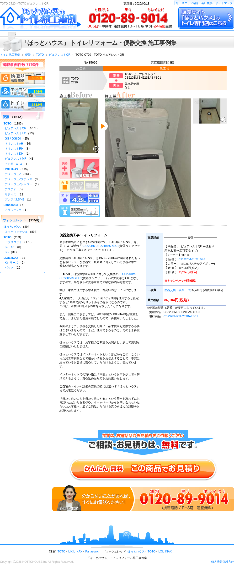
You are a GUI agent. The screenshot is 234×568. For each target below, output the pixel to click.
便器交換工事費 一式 (177, 290)
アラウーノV (13, 209)
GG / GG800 (13, 138)
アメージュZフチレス (18, 179)
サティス (10, 194)
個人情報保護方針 (222, 561)
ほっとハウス (12, 226)
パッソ (9, 267)
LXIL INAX (165, 551)
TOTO (7, 123)
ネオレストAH (14, 143)
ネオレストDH (14, 153)
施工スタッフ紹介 (187, 3)
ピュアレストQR (15, 128)
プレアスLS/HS (15, 199)
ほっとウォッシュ (16, 231)
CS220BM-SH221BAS (192, 259)
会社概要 (207, 3)
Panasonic (11, 205)
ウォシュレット (14, 220)
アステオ (10, 189)
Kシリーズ (11, 262)
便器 (6, 117)
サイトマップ (224, 3)
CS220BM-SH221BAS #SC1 (100, 246)
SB (7, 252)
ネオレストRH (14, 148)
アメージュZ (13, 174)
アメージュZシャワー (18, 184)
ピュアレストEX (15, 133)
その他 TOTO (13, 164)
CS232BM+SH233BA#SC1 (181, 316)
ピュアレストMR (16, 158)
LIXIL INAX (11, 169)
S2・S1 (10, 247)
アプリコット (13, 242)
